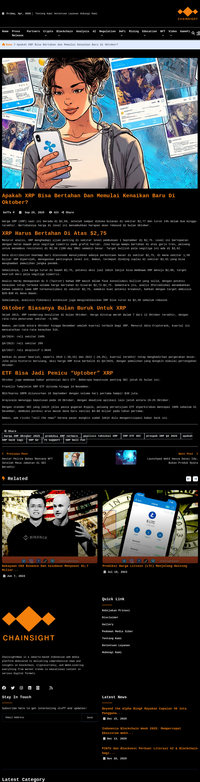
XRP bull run (75, 440)
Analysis (82, 31)
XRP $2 (34, 440)
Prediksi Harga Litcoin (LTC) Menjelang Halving (145, 566)
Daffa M (8, 212)
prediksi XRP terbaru (62, 436)
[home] (188, 13)
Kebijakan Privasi (116, 602)
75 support (53, 440)
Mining (134, 31)
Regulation (107, 32)
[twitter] (13, 680)
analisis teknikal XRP (101, 436)
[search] (193, 33)
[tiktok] (37, 680)
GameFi (185, 31)
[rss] (51, 680)
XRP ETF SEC (133, 436)
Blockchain (64, 32)
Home (7, 44)
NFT (162, 32)
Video (173, 32)
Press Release (17, 33)
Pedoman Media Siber (117, 623)
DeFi (122, 32)
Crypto (48, 32)
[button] (188, 478)
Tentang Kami (44, 13)
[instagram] (21, 680)
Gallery (107, 616)
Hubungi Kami (88, 13)
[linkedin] (29, 680)
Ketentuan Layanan (66, 13)
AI (94, 31)
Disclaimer (110, 609)
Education (149, 32)
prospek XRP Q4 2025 (162, 436)
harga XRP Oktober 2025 (22, 436)
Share (68, 212)
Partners (33, 31)
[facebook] (4, 680)
